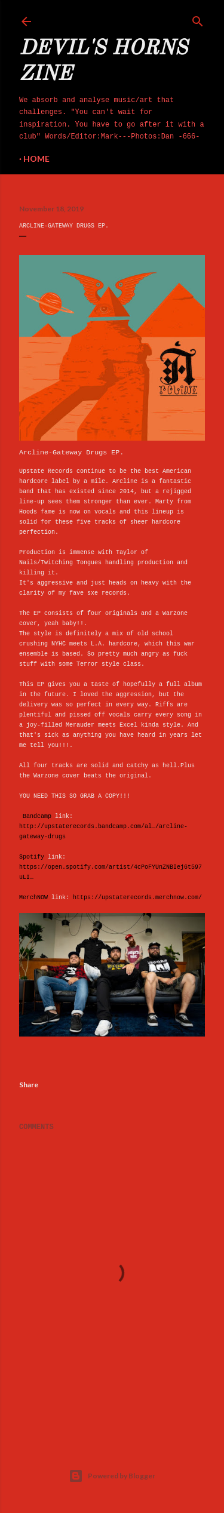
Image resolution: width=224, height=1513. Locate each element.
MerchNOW (33, 897)
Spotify (31, 857)
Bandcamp (37, 816)
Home (36, 158)
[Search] (198, 19)
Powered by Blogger (112, 1476)
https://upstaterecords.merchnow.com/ (137, 897)
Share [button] (28, 1084)
